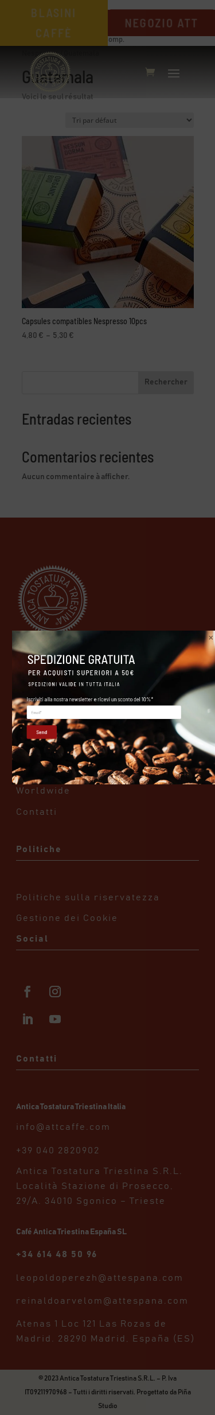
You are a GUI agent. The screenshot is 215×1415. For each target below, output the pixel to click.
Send (39, 732)
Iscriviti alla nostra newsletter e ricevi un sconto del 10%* (90, 698)
